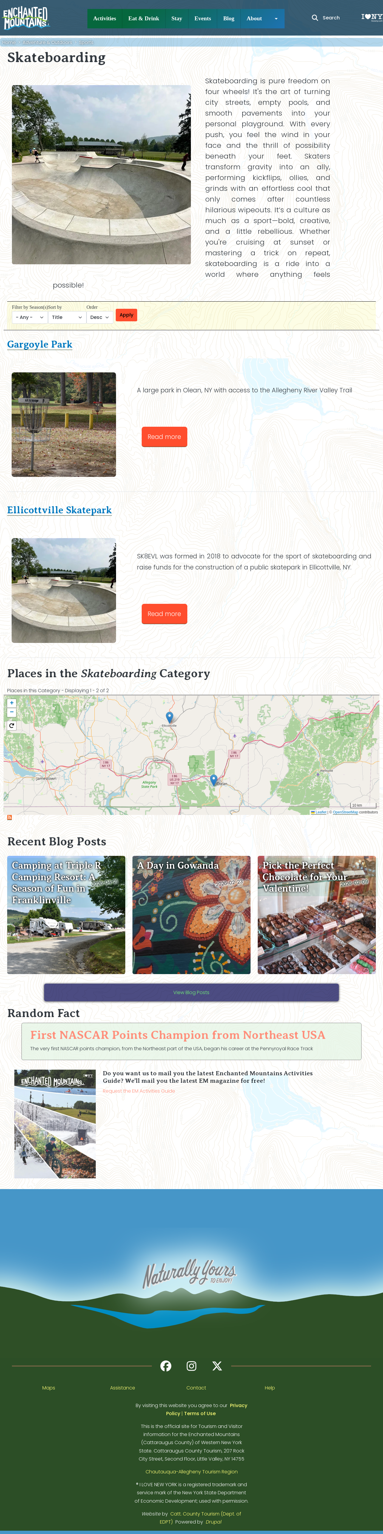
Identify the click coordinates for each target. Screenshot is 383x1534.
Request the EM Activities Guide (139, 1091)
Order (92, 307)
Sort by (55, 307)
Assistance (122, 1387)
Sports (86, 42)
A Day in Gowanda (178, 865)
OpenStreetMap (345, 812)
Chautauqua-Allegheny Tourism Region (192, 1471)
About (254, 18)
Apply (126, 314)
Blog (228, 18)
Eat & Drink (143, 18)
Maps (48, 1387)
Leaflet (318, 812)
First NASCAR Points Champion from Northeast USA (178, 1035)
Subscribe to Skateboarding (9, 817)
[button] (213, 780)
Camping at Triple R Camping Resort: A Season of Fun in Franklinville (56, 882)
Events (202, 18)
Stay (177, 18)
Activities (104, 18)
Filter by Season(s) (30, 307)
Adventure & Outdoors (47, 42)
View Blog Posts (191, 992)
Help (270, 1387)
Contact (196, 1387)
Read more (167, 436)
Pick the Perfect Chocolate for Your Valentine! (305, 877)
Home (9, 42)
